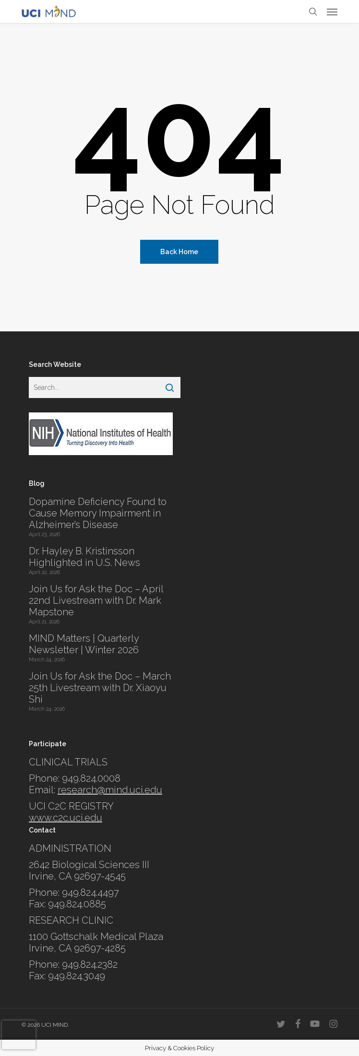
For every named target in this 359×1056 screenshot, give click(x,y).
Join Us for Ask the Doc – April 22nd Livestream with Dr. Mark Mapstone (96, 600)
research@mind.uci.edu (110, 790)
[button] (332, 11)
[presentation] (19, 1035)
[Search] (169, 387)
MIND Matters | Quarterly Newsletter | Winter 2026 (84, 644)
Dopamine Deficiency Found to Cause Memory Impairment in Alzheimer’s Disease (98, 513)
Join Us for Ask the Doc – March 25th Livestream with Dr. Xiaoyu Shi (100, 687)
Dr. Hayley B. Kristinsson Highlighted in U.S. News (84, 556)
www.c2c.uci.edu (65, 817)
